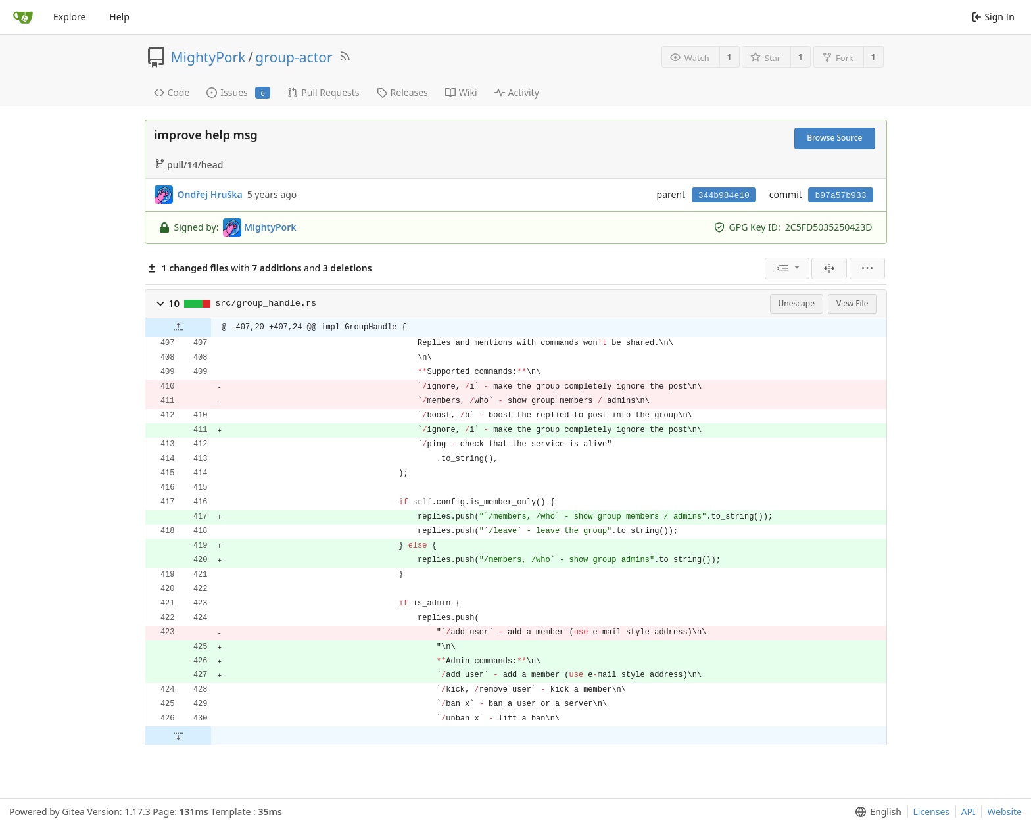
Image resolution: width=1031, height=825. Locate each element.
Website (1004, 811)
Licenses (931, 811)
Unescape (797, 303)
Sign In (993, 17)
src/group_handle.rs (265, 303)
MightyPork (208, 57)
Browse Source (834, 137)
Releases (402, 92)
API (968, 811)
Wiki (461, 92)
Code (172, 92)
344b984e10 (724, 195)
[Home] (23, 17)
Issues (238, 92)
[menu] (787, 268)
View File (852, 303)
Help (119, 17)
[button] (160, 303)
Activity (516, 92)
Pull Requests (323, 92)
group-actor (293, 57)
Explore (69, 17)
